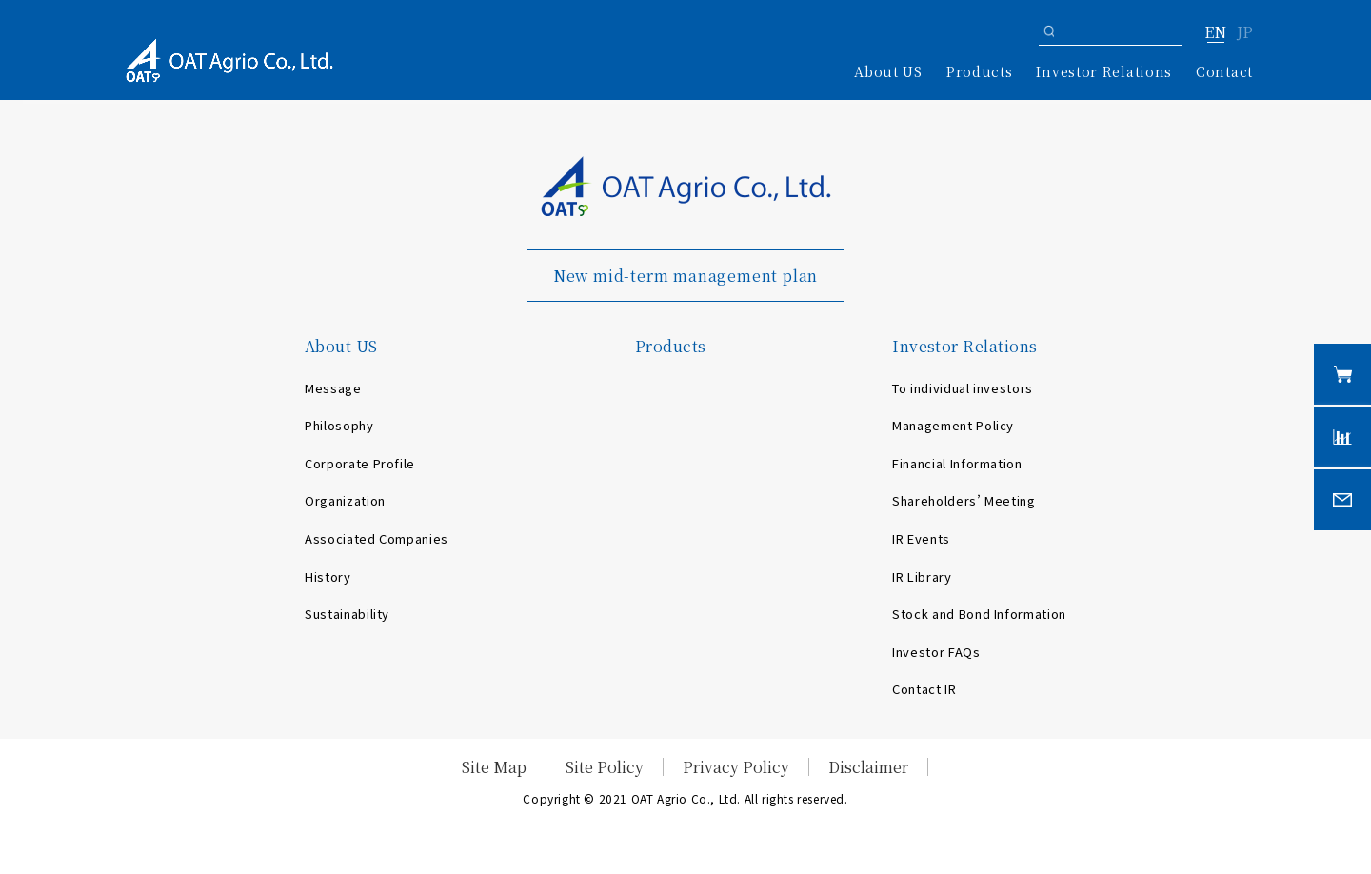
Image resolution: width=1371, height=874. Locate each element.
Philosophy (339, 425)
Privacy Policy (736, 767)
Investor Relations (965, 346)
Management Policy (953, 425)
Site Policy (605, 767)
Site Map (494, 767)
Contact (1224, 71)
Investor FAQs (936, 652)
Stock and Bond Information (979, 614)
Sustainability (347, 614)
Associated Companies (376, 538)
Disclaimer (868, 767)
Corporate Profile (360, 463)
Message (333, 388)
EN (1215, 33)
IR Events (921, 538)
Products (979, 71)
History (328, 576)
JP (1245, 33)
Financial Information (957, 463)
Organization (345, 500)
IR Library (922, 576)
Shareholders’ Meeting (964, 500)
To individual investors (962, 388)
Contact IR (924, 689)
